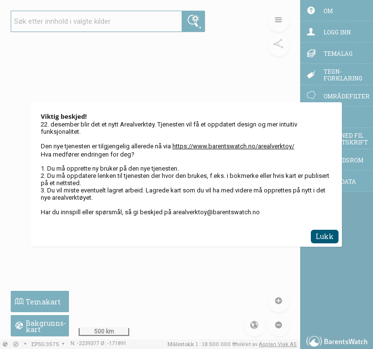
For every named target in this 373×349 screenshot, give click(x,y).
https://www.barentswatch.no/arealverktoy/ (233, 146)
